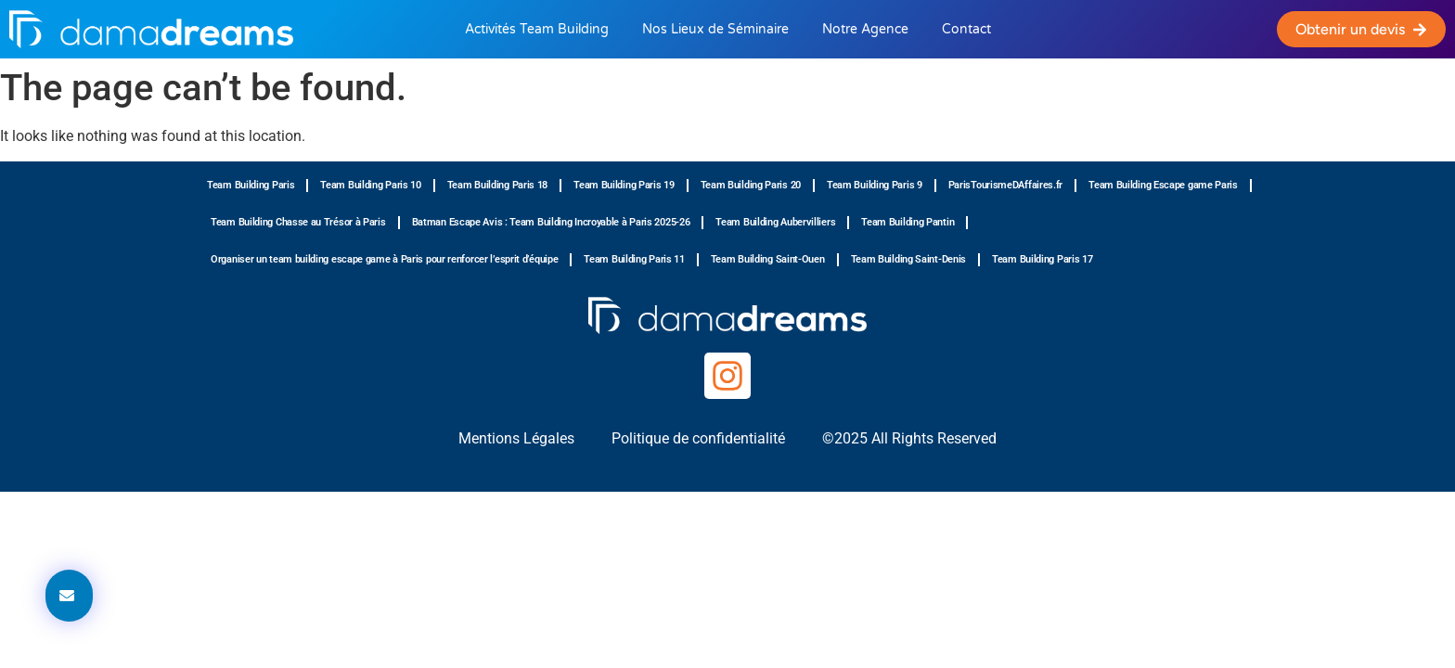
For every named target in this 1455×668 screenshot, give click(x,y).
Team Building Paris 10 (370, 185)
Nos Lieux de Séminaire (715, 29)
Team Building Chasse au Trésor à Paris (298, 222)
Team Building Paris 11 (634, 259)
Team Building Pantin (907, 222)
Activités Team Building (537, 29)
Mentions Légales (516, 438)
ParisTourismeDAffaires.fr (1005, 185)
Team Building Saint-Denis (909, 259)
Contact (966, 29)
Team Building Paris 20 (751, 185)
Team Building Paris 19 (623, 185)
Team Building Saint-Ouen (768, 259)
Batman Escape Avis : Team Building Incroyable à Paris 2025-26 (551, 222)
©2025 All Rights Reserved (909, 438)
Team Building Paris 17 (1042, 259)
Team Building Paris (250, 185)
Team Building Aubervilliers (775, 222)
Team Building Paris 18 (497, 185)
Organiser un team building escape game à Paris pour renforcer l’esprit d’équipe (384, 259)
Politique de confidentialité (698, 438)
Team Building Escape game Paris (1163, 185)
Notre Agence (865, 29)
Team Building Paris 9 (874, 185)
